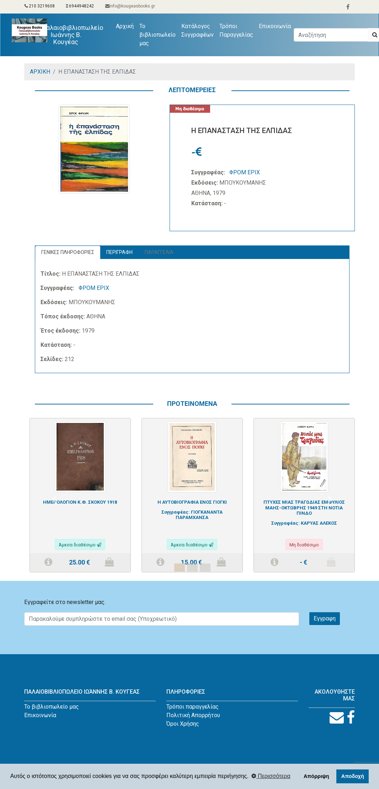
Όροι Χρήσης (182, 723)
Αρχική (126, 26)
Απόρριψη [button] (316, 776)
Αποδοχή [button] (352, 776)
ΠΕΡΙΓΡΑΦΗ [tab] (119, 252)
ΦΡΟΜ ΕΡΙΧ (244, 172)
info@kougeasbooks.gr (130, 6)
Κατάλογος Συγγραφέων (197, 30)
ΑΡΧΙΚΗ (40, 71)
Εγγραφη (325, 618)
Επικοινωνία (275, 26)
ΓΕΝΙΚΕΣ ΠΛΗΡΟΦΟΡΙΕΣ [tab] (67, 252)
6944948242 (80, 6)
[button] (54, 499)
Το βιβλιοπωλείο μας (157, 35)
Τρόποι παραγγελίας (192, 706)
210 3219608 (40, 6)
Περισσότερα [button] (270, 776)
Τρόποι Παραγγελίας (236, 30)
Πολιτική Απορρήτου (193, 715)
